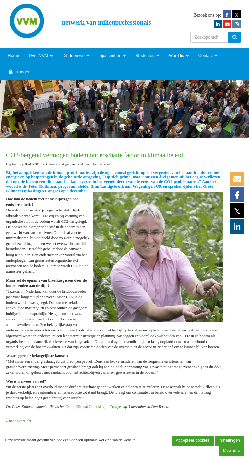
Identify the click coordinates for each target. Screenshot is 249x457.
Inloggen (19, 71)
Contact (207, 55)
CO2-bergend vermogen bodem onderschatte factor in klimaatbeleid (94, 155)
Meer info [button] (231, 450)
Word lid (179, 55)
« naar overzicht (18, 421)
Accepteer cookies (192, 440)
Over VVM (41, 55)
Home (13, 55)
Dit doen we (75, 55)
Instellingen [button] (229, 440)
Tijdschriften (112, 55)
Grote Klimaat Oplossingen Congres (94, 406)
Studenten (147, 55)
